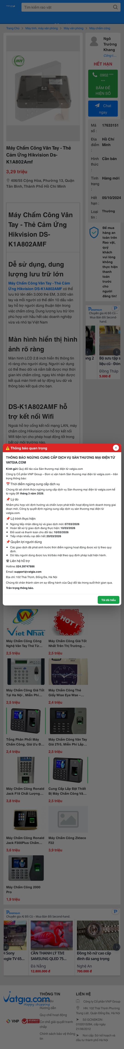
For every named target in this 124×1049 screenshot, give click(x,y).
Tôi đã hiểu (108, 600)
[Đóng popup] (116, 448)
